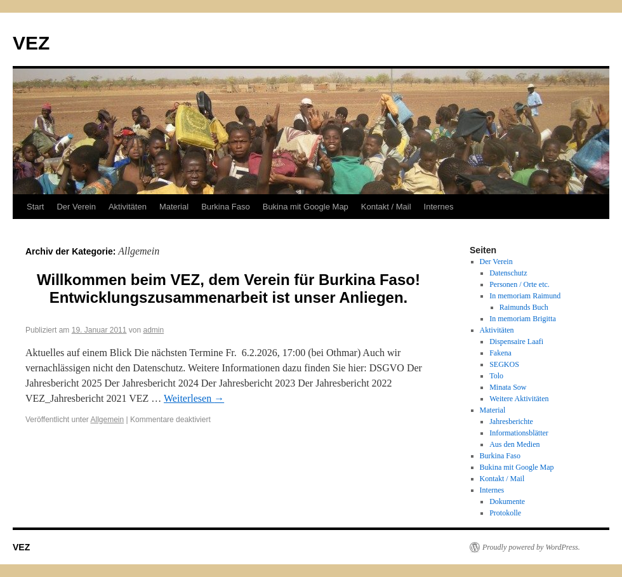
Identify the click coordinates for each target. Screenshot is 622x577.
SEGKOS (504, 364)
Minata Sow (507, 387)
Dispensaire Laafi (516, 341)
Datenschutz (508, 273)
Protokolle (505, 512)
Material (174, 206)
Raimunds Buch (524, 307)
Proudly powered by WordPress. (531, 547)
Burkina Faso (225, 206)
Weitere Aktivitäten (518, 398)
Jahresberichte (511, 421)
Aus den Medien (514, 444)
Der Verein (75, 206)
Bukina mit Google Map (305, 206)
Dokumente (507, 501)
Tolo (496, 375)
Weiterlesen (194, 398)
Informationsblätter (518, 432)
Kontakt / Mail (386, 206)
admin (153, 330)
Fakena (500, 352)
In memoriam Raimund (524, 295)
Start (35, 206)
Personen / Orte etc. (519, 284)
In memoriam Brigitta (522, 318)
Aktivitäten (128, 206)
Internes (439, 206)
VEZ (31, 42)
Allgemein (107, 419)
